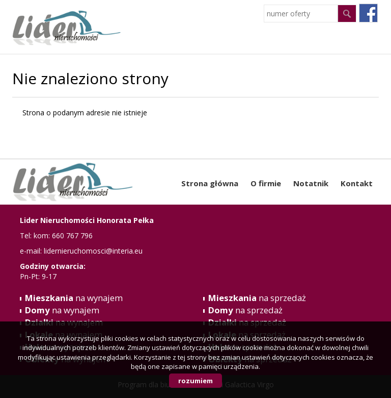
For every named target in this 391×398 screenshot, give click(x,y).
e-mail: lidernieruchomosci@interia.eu (81, 251)
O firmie (265, 183)
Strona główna (209, 183)
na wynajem (74, 298)
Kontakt (357, 183)
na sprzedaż (257, 298)
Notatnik (310, 183)
